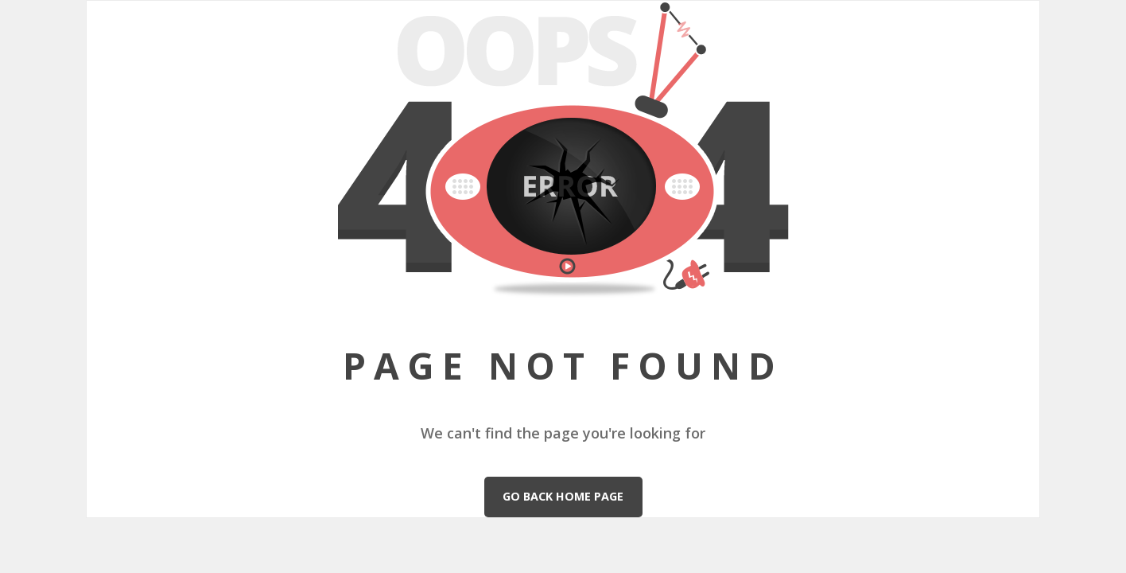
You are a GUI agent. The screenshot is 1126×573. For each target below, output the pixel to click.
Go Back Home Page (563, 496)
